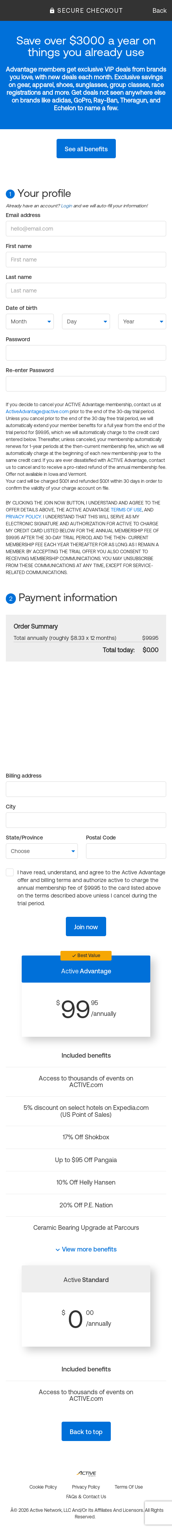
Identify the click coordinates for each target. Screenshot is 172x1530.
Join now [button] (86, 926)
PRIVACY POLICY (23, 517)
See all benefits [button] (86, 148)
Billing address (23, 776)
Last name (19, 277)
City (10, 806)
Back (160, 10)
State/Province (24, 837)
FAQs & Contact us (86, 1496)
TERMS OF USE (126, 510)
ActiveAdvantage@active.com (37, 411)
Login (66, 206)
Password (18, 339)
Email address (23, 215)
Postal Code (101, 837)
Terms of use (129, 1487)
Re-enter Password (29, 370)
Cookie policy (43, 1487)
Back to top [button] (86, 1431)
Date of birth (21, 308)
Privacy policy (86, 1487)
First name (19, 246)
